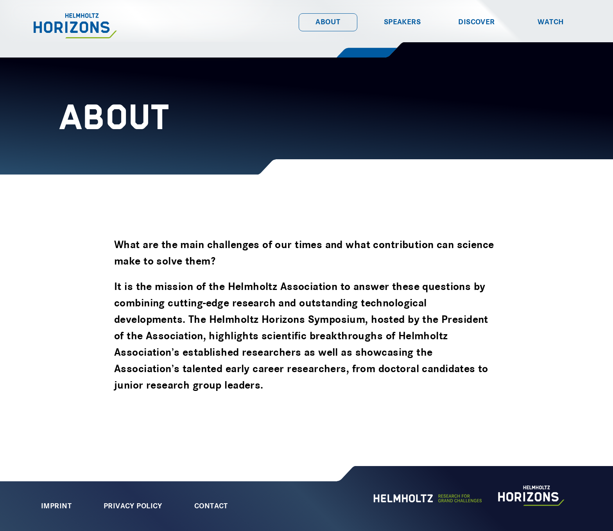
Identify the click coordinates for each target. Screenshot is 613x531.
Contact (211, 506)
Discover (476, 22)
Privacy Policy (133, 506)
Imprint (56, 506)
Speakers (402, 22)
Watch (551, 22)
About (327, 22)
